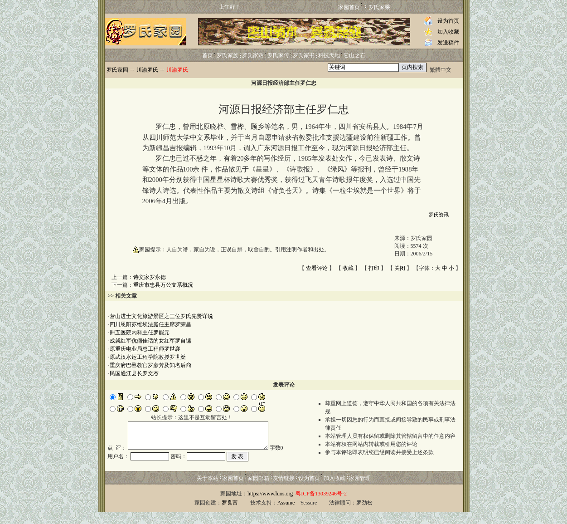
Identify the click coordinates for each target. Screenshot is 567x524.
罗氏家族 (227, 55)
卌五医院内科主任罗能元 (140, 332)
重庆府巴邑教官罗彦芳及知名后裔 (150, 365)
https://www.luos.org (270, 506)
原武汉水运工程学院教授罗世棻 (148, 357)
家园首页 (349, 7)
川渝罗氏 (147, 70)
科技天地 (329, 55)
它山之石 (354, 55)
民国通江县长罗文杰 (134, 373)
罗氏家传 (278, 55)
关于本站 (207, 490)
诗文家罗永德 (149, 277)
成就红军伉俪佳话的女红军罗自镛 (150, 341)
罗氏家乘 (379, 7)
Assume (286, 515)
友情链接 (284, 490)
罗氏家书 (304, 55)
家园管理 (360, 490)
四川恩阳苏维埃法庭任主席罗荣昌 (150, 324)
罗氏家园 (117, 70)
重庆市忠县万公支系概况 (163, 285)
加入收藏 (448, 32)
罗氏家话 (253, 55)
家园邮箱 (258, 490)
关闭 (399, 268)
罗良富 (230, 515)
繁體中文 (440, 70)
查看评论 (317, 268)
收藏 (348, 268)
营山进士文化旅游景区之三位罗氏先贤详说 (161, 316)
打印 (373, 268)
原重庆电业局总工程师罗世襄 (145, 349)
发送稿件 (448, 42)
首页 (207, 55)
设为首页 (448, 21)
